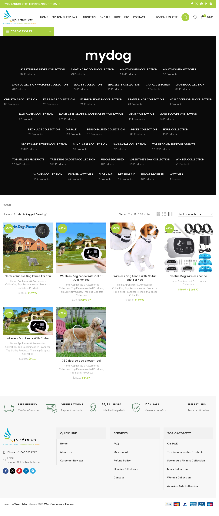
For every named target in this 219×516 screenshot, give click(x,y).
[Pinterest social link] (201, 4)
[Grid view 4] (170, 215)
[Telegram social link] (210, 4)
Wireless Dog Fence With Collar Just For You (81, 279)
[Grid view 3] (164, 215)
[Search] (185, 18)
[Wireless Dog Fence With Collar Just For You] (81, 248)
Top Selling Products (27, 292)
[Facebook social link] (192, 4)
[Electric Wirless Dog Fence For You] (28, 248)
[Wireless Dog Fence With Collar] (28, 322)
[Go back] (80, 56)
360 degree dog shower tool (81, 362)
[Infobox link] (22, 409)
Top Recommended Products (33, 288)
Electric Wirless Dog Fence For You (27, 279)
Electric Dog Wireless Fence (188, 277)
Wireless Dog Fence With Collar (27, 339)
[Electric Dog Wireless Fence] (188, 248)
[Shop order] (195, 215)
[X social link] (196, 4)
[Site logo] (20, 17)
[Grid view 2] (158, 215)
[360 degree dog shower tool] (81, 333)
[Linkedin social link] (206, 4)
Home (6, 215)
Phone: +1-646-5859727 (22, 453)
